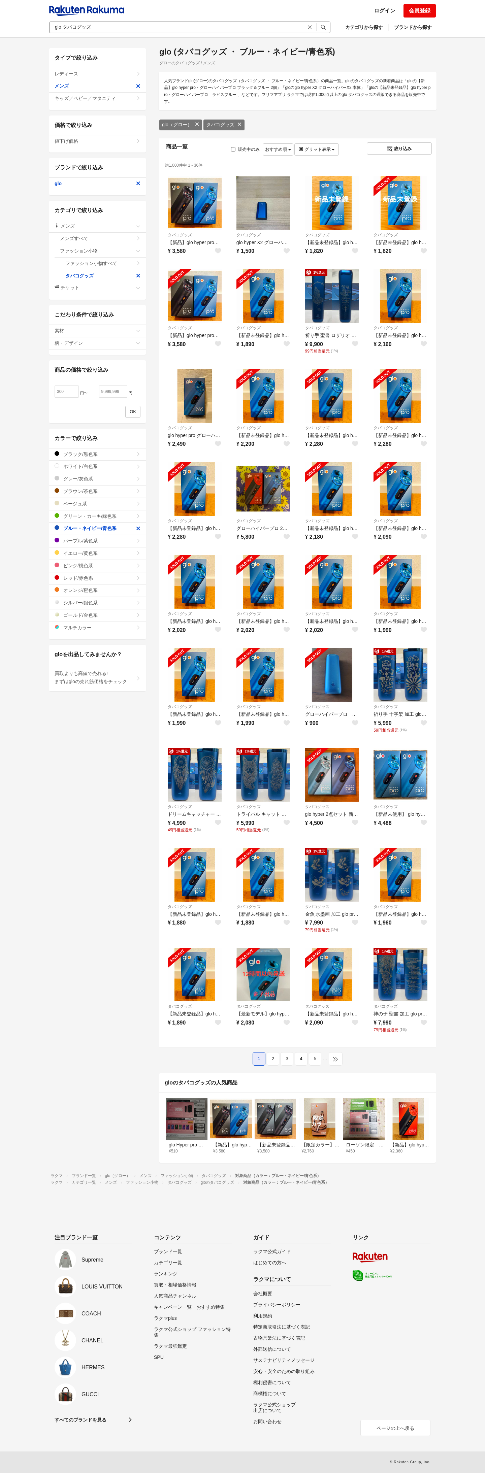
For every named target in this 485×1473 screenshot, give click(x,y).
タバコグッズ (224, 124)
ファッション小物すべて (102, 263)
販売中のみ (245, 149)
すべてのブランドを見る (80, 1419)
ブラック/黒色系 (97, 454)
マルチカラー (97, 627)
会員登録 (419, 10)
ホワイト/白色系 (97, 466)
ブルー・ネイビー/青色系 (97, 528)
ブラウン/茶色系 (97, 491)
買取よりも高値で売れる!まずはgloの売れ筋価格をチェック (97, 677)
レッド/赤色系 (97, 578)
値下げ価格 (97, 141)
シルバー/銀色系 (97, 602)
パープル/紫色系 (97, 540)
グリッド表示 (316, 149)
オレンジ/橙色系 (97, 590)
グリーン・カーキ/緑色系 (97, 516)
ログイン (384, 10)
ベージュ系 (97, 503)
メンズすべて (100, 238)
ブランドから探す (413, 27)
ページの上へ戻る (395, 1428)
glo (97, 183)
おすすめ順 (278, 149)
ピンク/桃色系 (97, 565)
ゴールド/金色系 (97, 615)
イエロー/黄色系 (97, 553)
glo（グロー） (180, 124)
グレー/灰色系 (97, 478)
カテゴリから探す (364, 27)
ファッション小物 (100, 251)
